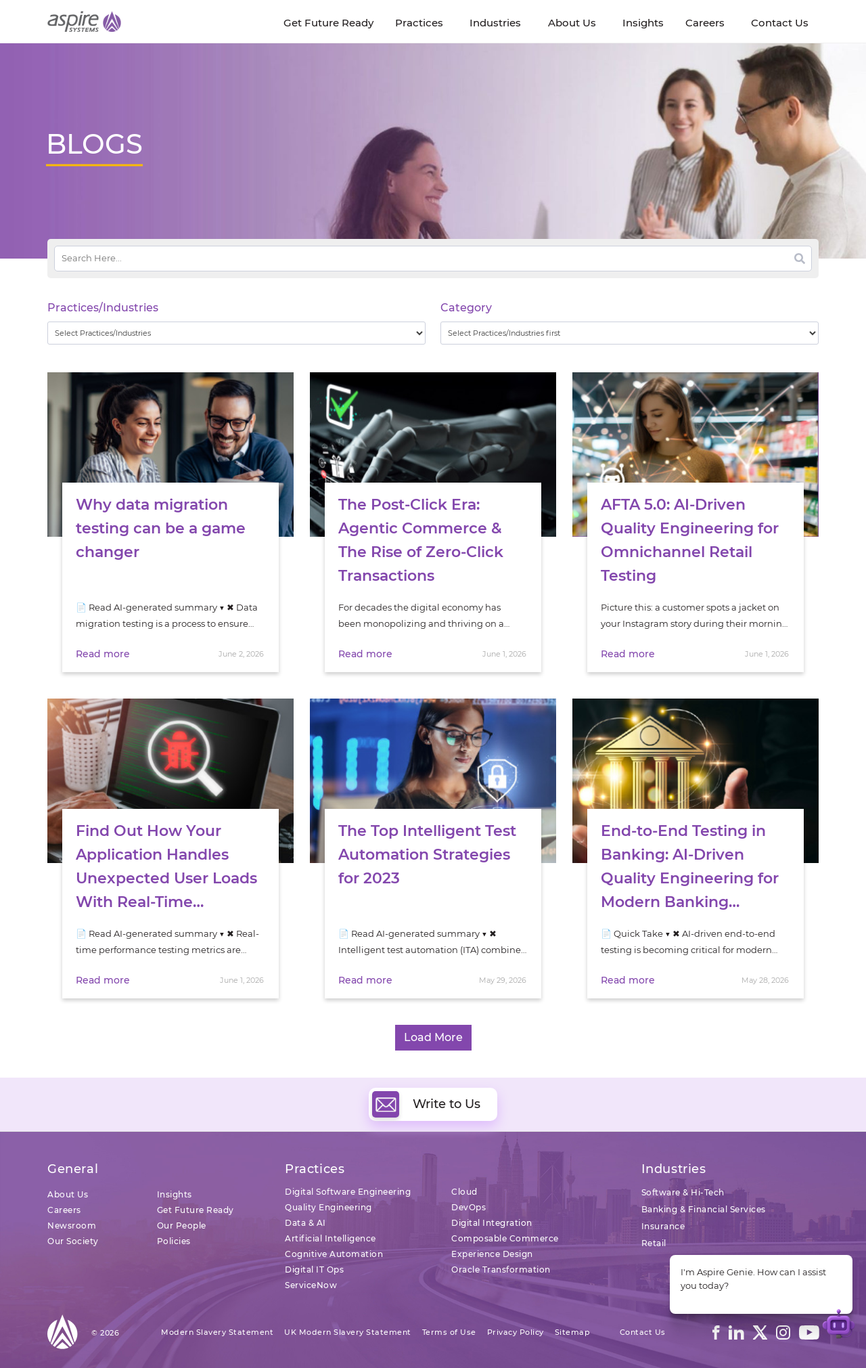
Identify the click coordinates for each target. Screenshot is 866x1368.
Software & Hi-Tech (683, 1192)
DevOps (468, 1207)
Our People (181, 1225)
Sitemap (573, 1332)
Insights (174, 1194)
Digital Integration (491, 1223)
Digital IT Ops (314, 1269)
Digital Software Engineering (348, 1192)
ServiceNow (311, 1285)
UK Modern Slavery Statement (347, 1332)
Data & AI (305, 1223)
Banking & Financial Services (703, 1209)
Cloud (464, 1192)
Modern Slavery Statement (217, 1332)
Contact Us (643, 1332)
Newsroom (71, 1225)
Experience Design (492, 1254)
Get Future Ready (195, 1210)
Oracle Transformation (501, 1269)
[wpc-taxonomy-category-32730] (629, 333)
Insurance (663, 1226)
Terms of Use (449, 1332)
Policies (174, 1241)
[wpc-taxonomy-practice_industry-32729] (236, 333)
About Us (67, 1194)
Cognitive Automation (334, 1254)
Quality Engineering (328, 1207)
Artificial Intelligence (330, 1238)
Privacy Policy (515, 1332)
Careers (64, 1210)
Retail (653, 1243)
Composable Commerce (505, 1238)
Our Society (73, 1241)
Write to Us (426, 1104)
